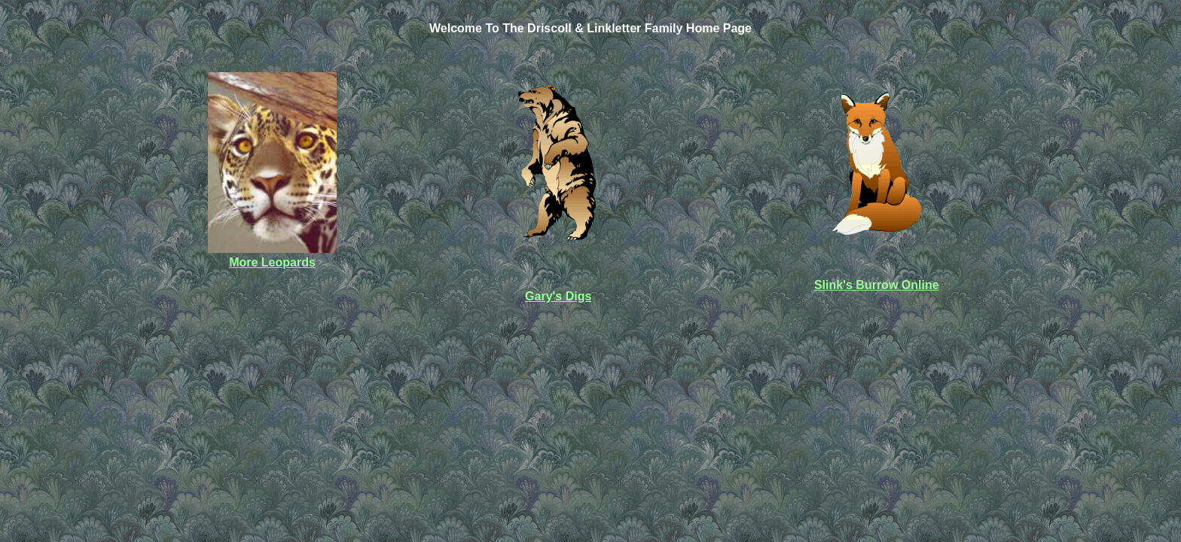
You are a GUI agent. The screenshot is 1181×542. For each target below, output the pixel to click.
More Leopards (272, 262)
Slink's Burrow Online (876, 285)
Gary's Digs (558, 296)
